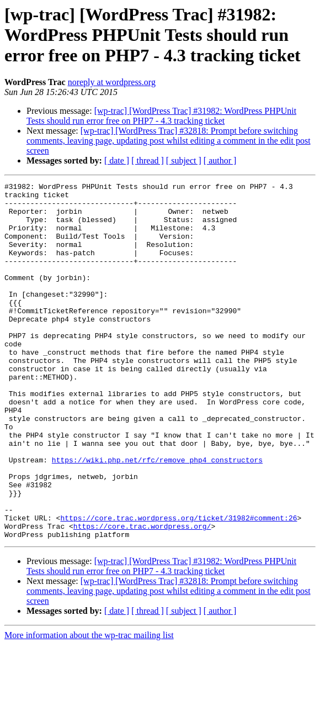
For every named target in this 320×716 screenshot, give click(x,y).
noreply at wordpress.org (112, 82)
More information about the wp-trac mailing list (89, 706)
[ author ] (220, 160)
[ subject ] (183, 160)
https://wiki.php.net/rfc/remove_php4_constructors (157, 516)
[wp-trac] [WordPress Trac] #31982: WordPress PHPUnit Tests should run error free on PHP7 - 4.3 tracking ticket (161, 115)
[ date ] (116, 160)
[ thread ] (147, 160)
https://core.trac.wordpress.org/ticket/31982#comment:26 (178, 586)
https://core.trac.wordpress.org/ (142, 596)
